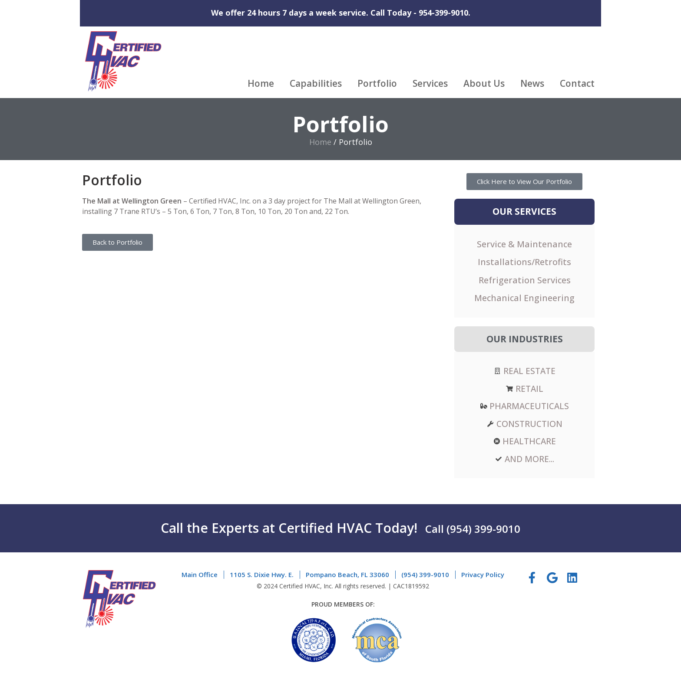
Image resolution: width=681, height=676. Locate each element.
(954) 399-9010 (483, 527)
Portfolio (377, 83)
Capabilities (316, 83)
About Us (484, 83)
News (532, 83)
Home (261, 83)
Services (430, 83)
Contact (577, 83)
